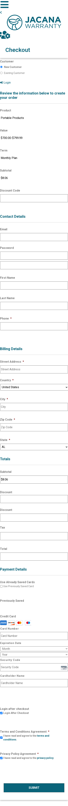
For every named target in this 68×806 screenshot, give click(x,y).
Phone (6, 318)
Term (3, 150)
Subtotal (5, 170)
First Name (7, 277)
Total (3, 549)
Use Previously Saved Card (18, 586)
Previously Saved (12, 600)
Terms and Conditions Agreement (24, 731)
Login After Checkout (16, 713)
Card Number (9, 628)
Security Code (10, 660)
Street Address (12, 361)
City (4, 399)
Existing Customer (14, 73)
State (5, 440)
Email (3, 229)
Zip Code (7, 419)
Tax (2, 527)
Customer (7, 61)
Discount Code (10, 190)
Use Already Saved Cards (17, 582)
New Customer (13, 67)
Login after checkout (14, 709)
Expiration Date (10, 643)
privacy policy (45, 757)
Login (5, 82)
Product (5, 110)
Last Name (7, 298)
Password (7, 248)
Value (4, 130)
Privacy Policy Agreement (19, 754)
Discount (6, 492)
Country (7, 380)
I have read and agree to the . (26, 737)
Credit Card (8, 616)
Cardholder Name (12, 676)
